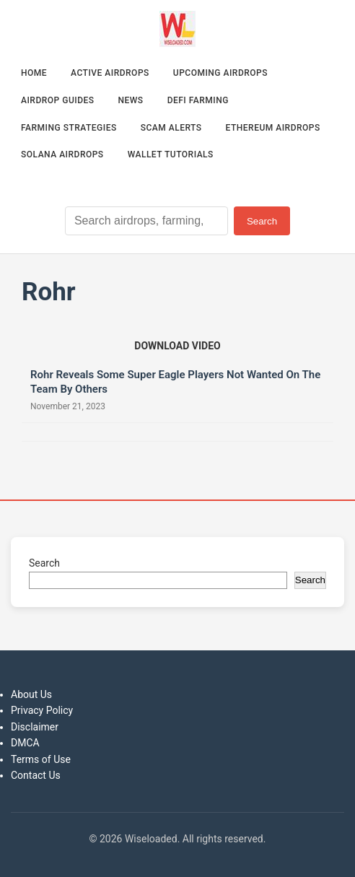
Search (262, 221)
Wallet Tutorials (171, 154)
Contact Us (36, 775)
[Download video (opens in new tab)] (177, 346)
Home (34, 73)
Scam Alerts (171, 128)
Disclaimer (34, 727)
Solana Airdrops (62, 154)
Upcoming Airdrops (220, 73)
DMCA (25, 743)
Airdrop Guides (58, 100)
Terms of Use (41, 759)
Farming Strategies (69, 128)
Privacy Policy (42, 710)
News (131, 100)
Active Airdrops (110, 73)
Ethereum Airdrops (273, 128)
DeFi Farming (198, 100)
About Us (31, 694)
